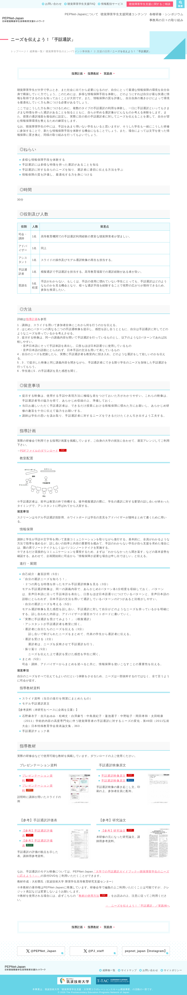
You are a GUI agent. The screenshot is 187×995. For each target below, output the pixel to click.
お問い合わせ (53, 3)
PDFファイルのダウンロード (39, 450)
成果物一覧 (36, 51)
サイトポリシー (173, 970)
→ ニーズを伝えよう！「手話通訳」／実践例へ (137, 905)
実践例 (108, 73)
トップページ (18, 51)
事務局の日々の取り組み (166, 20)
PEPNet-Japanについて (81, 14)
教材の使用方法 (89, 895)
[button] (180, 4)
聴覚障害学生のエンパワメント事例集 (67, 51)
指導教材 (93, 73)
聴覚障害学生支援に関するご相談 (150, 4)
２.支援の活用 (101, 51)
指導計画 (77, 73)
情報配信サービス (112, 3)
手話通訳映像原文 (113, 775)
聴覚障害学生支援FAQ (81, 3)
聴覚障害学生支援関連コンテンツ (124, 14)
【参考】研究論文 (113, 830)
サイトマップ (129, 970)
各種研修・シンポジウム (166, 14)
